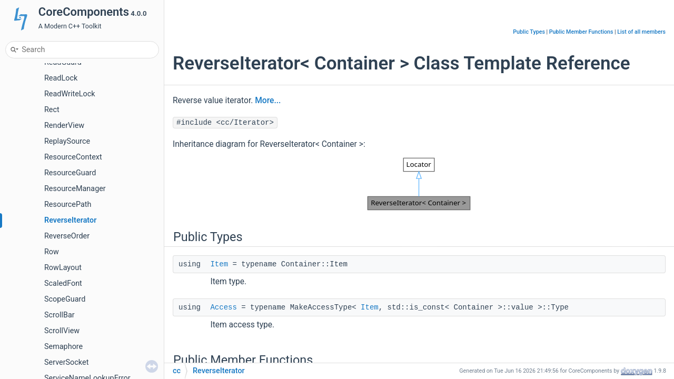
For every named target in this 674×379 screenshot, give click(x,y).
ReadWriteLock (69, 93)
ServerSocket (66, 362)
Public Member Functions (581, 31)
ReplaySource (67, 141)
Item (219, 264)
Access (223, 307)
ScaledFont (63, 283)
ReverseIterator (70, 220)
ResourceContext (73, 157)
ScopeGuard (64, 299)
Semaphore (63, 346)
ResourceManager (75, 188)
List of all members (641, 31)
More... (268, 100)
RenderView (64, 125)
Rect (52, 109)
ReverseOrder (67, 236)
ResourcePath (67, 204)
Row (51, 251)
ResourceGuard (70, 172)
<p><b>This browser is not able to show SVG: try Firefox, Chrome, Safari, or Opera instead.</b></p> (419, 184)
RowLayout (63, 267)
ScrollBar (59, 315)
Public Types (529, 31)
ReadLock (60, 78)
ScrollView (62, 330)
